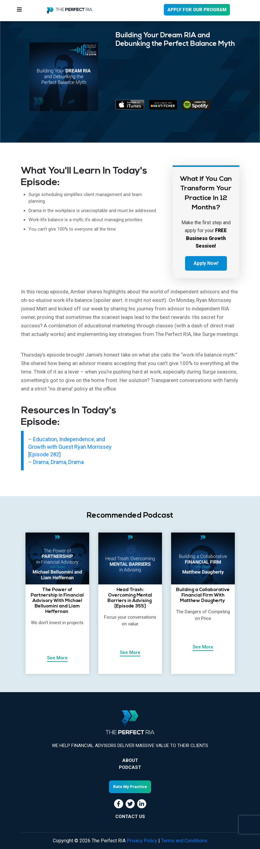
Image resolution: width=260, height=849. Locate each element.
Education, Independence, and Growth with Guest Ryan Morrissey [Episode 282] (70, 447)
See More (57, 658)
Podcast (130, 767)
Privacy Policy (142, 841)
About (130, 760)
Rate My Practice (130, 786)
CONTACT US (130, 816)
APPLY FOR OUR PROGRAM (196, 9)
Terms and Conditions (184, 841)
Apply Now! (206, 263)
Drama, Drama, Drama (58, 462)
